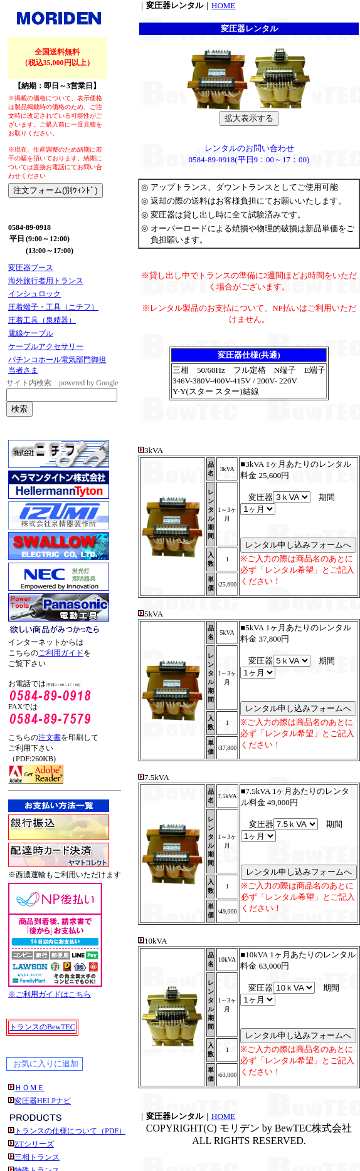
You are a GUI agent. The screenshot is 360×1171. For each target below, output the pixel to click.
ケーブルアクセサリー (45, 346)
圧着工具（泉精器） (42, 320)
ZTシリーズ (34, 1144)
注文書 (49, 737)
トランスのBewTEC (42, 1027)
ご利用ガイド (60, 652)
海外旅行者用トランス (45, 280)
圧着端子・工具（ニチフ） (53, 307)
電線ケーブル (30, 333)
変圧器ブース (30, 267)
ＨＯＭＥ (29, 1087)
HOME (223, 5)
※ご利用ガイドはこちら (49, 994)
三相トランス (37, 1157)
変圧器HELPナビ (42, 1100)
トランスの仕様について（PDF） (70, 1131)
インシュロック (34, 293)
